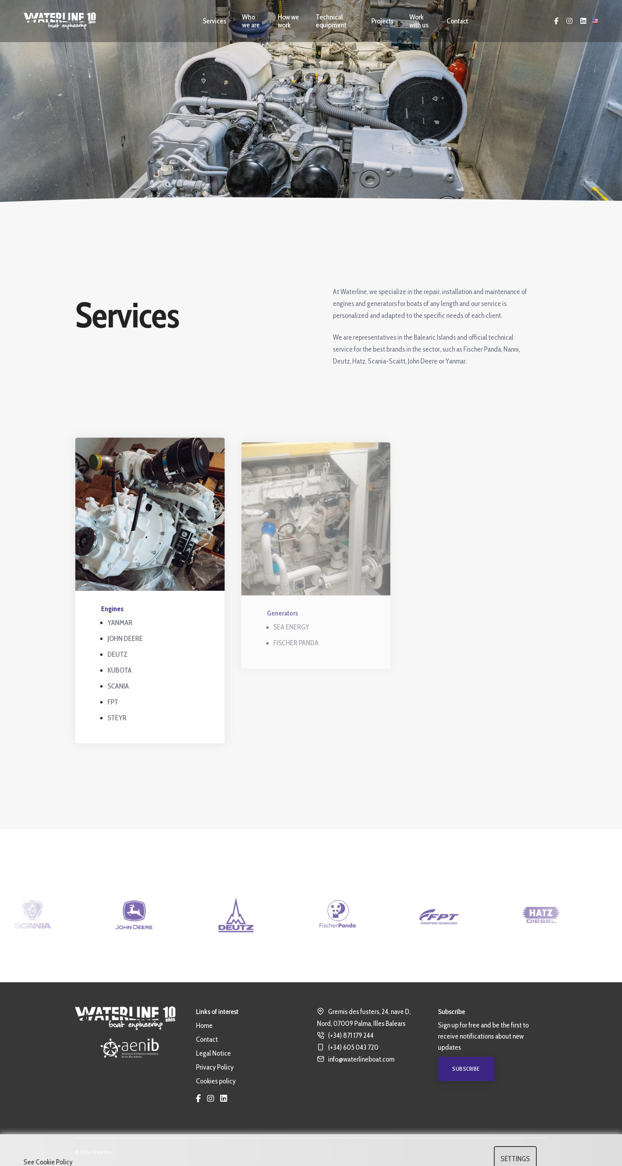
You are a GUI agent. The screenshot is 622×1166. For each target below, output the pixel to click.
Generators (288, 619)
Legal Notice (213, 1053)
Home (204, 1025)
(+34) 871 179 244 (351, 1035)
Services (214, 21)
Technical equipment (331, 21)
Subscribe (466, 1068)
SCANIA (120, 688)
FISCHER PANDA (301, 649)
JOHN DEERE (127, 640)
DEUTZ (119, 656)
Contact (457, 21)
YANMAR (121, 624)
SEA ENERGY (297, 633)
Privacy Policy (215, 1067)
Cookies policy (216, 1081)
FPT (114, 704)
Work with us (418, 21)
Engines (114, 610)
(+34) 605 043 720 (353, 1047)
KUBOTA (121, 672)
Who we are (251, 21)
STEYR (119, 720)
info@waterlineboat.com (361, 1059)
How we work (288, 21)
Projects (382, 21)
